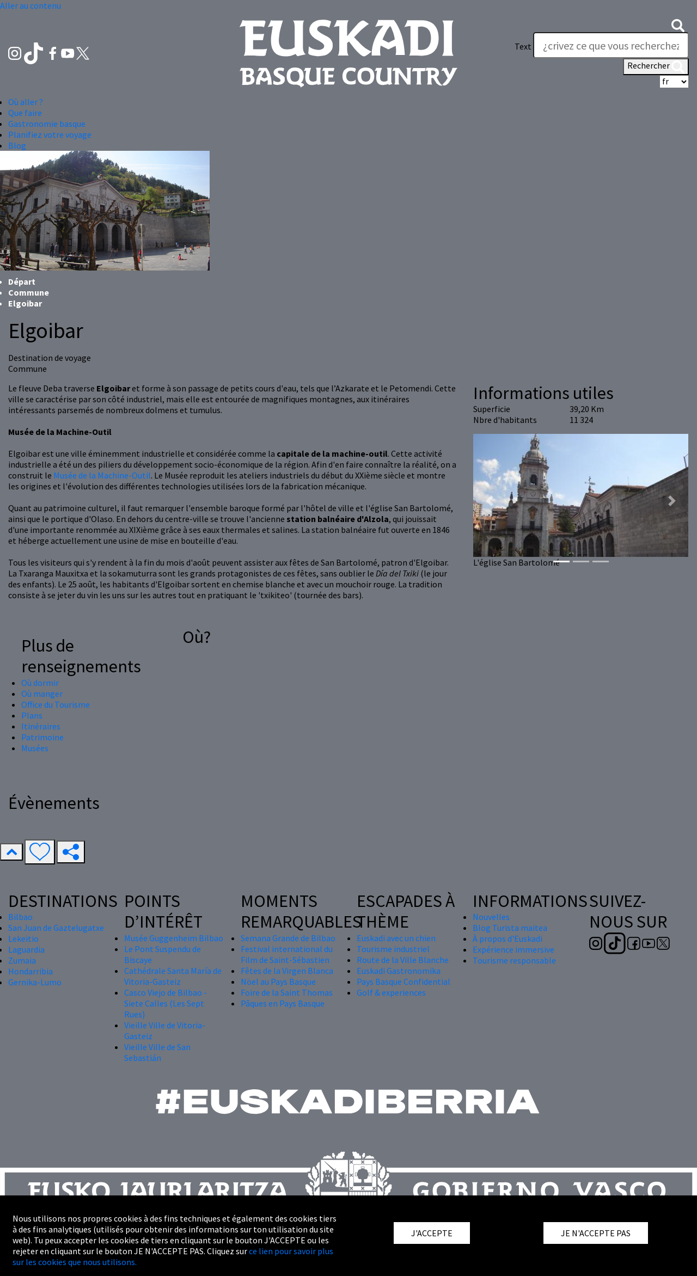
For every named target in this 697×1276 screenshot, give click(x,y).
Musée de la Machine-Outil (102, 475)
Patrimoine (42, 737)
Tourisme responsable (514, 960)
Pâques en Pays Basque (283, 1003)
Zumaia (22, 960)
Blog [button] (17, 145)
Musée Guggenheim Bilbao (173, 938)
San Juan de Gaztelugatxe (56, 927)
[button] (677, 24)
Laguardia (26, 949)
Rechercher (655, 66)
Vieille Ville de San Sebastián (157, 1052)
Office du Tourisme (55, 704)
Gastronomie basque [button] (46, 123)
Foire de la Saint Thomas (287, 992)
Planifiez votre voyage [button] (49, 134)
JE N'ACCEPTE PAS (596, 1233)
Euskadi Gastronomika (399, 970)
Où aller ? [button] (25, 101)
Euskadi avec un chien (396, 938)
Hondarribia (30, 971)
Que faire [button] (25, 112)
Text (523, 46)
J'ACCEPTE (432, 1233)
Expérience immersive (513, 949)
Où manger (42, 693)
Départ (21, 281)
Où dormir (40, 682)
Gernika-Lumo (35, 982)
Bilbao (20, 916)
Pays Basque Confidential (403, 981)
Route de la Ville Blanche (403, 959)
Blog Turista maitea (510, 927)
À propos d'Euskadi (507, 938)
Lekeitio (23, 938)
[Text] (611, 45)
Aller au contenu (30, 5)
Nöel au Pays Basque (278, 981)
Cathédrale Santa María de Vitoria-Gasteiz (173, 976)
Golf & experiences (391, 992)
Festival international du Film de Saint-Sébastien (287, 954)
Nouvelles (491, 916)
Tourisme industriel (393, 948)
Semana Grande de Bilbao (288, 938)
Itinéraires (40, 726)
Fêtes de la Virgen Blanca (287, 970)
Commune (28, 292)
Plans (31, 715)
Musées (34, 748)
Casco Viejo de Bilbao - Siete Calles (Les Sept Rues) (165, 1003)
